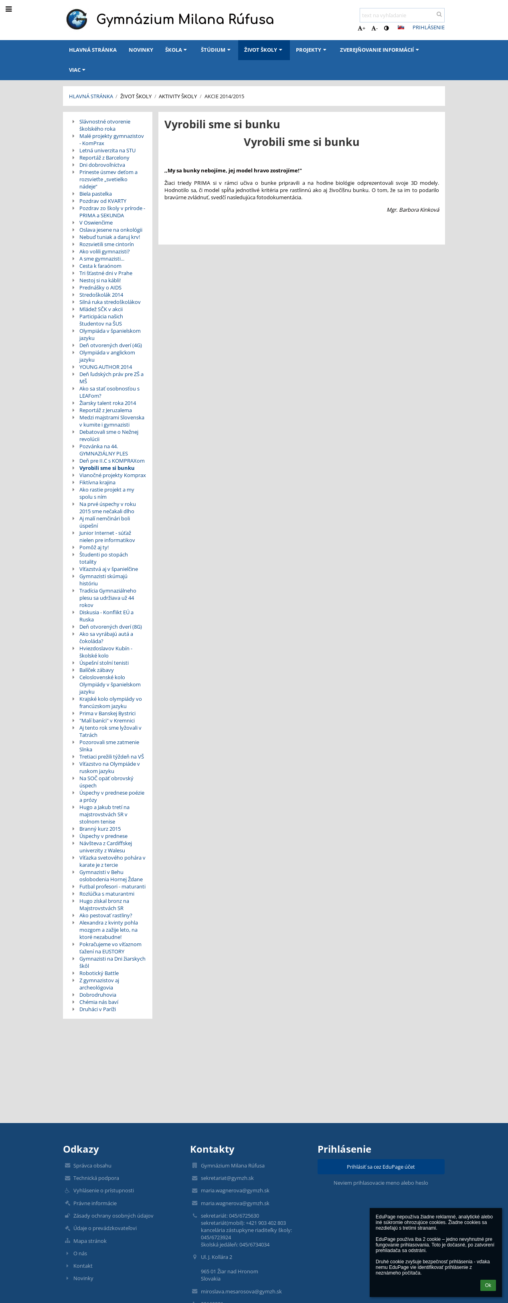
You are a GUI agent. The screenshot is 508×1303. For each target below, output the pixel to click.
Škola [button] (177, 49)
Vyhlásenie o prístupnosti (103, 1190)
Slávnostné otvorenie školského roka (104, 125)
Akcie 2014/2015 (224, 96)
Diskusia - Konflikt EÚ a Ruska (106, 616)
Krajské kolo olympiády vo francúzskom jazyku (110, 702)
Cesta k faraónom (100, 265)
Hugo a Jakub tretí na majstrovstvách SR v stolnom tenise (104, 814)
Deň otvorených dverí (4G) (110, 345)
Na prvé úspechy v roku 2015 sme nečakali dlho (107, 507)
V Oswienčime (96, 222)
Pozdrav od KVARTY (102, 200)
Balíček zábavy (96, 670)
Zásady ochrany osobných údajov (113, 1215)
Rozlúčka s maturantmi (106, 893)
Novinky (83, 1278)
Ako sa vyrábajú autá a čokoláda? (106, 637)
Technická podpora (96, 1178)
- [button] (374, 28)
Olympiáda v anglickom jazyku (107, 356)
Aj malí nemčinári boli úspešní (104, 522)
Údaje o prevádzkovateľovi (105, 1228)
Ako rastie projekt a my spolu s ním (106, 493)
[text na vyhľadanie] (402, 15)
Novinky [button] (141, 49)
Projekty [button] (312, 49)
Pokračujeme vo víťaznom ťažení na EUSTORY (110, 948)
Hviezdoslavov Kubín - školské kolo (105, 652)
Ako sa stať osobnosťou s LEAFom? (109, 392)
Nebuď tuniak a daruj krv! (109, 237)
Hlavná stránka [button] (93, 49)
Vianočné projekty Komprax (112, 475)
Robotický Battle (99, 973)
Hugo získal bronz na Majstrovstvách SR (104, 904)
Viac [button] (78, 69)
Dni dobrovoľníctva (102, 164)
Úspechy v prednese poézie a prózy (111, 796)
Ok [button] (488, 1285)
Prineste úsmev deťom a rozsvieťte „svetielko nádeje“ (108, 179)
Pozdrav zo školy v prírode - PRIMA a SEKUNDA (112, 211)
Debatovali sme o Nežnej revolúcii (108, 435)
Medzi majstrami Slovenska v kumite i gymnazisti (111, 421)
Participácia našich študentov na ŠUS (101, 320)
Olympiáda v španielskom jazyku (110, 334)
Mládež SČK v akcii (101, 309)
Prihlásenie (429, 27)
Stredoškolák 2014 (101, 294)
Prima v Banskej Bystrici (107, 713)
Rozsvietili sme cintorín (106, 244)
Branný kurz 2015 (100, 828)
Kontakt (83, 1265)
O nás (80, 1253)
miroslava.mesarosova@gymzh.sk (241, 1291)
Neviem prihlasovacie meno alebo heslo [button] (381, 1182)
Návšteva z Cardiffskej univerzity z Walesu (105, 847)
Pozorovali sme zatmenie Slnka (109, 746)
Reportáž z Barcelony (104, 157)
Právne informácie (95, 1203)
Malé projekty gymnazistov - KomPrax (111, 139)
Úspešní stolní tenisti (104, 662)
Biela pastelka (95, 193)
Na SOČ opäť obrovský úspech (106, 782)
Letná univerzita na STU (107, 150)
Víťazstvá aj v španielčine (108, 569)
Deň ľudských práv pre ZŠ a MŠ (111, 377)
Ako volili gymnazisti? (104, 251)
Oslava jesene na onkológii (110, 229)
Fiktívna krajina (97, 482)
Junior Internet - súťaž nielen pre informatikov (107, 536)
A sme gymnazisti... (101, 258)
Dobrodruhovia (97, 994)
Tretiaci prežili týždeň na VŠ (111, 756)
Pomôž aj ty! (94, 547)
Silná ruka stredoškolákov (110, 302)
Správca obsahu (92, 1165)
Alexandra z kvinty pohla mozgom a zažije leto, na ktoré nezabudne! (108, 930)
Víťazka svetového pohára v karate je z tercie (112, 861)
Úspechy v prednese (103, 836)
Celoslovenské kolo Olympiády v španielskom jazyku (110, 684)
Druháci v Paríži (97, 1009)
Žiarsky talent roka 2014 (107, 403)
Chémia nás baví (98, 1002)
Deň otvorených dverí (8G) (110, 626)
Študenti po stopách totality (103, 558)
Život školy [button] (264, 49)
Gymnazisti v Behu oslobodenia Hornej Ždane (111, 875)
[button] (401, 27)
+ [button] (361, 28)
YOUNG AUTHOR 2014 (105, 366)
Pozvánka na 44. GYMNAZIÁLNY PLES (103, 450)
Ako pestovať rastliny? (105, 915)
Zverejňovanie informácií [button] (380, 49)
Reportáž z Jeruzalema (105, 410)
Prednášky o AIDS (100, 287)
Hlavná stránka (91, 96)
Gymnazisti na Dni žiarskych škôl (112, 962)
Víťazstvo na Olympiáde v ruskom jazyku (109, 767)
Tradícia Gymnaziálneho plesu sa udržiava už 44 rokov (107, 598)
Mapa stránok (90, 1240)
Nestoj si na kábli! (100, 280)
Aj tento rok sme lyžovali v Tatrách (110, 731)
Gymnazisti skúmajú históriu (103, 580)
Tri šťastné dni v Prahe (105, 273)
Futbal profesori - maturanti (112, 886)
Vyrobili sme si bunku (107, 467)
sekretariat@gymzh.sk (227, 1178)
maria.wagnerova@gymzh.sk (235, 1190)
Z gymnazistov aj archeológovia (99, 984)
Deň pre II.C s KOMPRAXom (112, 460)
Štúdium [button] (216, 49)
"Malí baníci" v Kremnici (107, 720)
